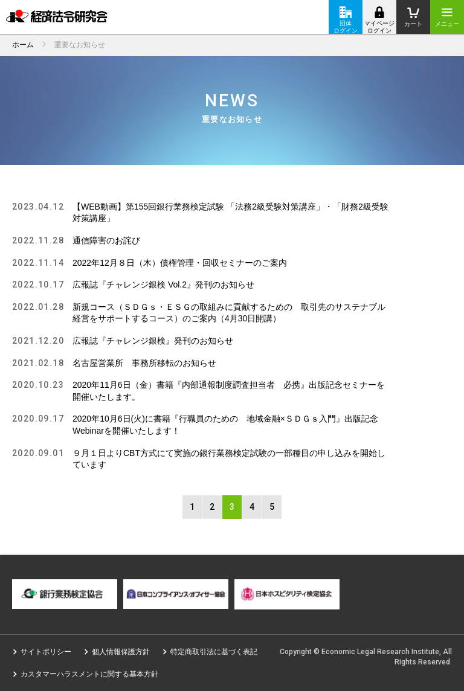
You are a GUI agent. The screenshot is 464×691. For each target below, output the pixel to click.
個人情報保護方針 (121, 652)
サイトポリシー (46, 652)
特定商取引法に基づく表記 (213, 652)
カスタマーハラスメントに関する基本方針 (89, 674)
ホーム (23, 44)
